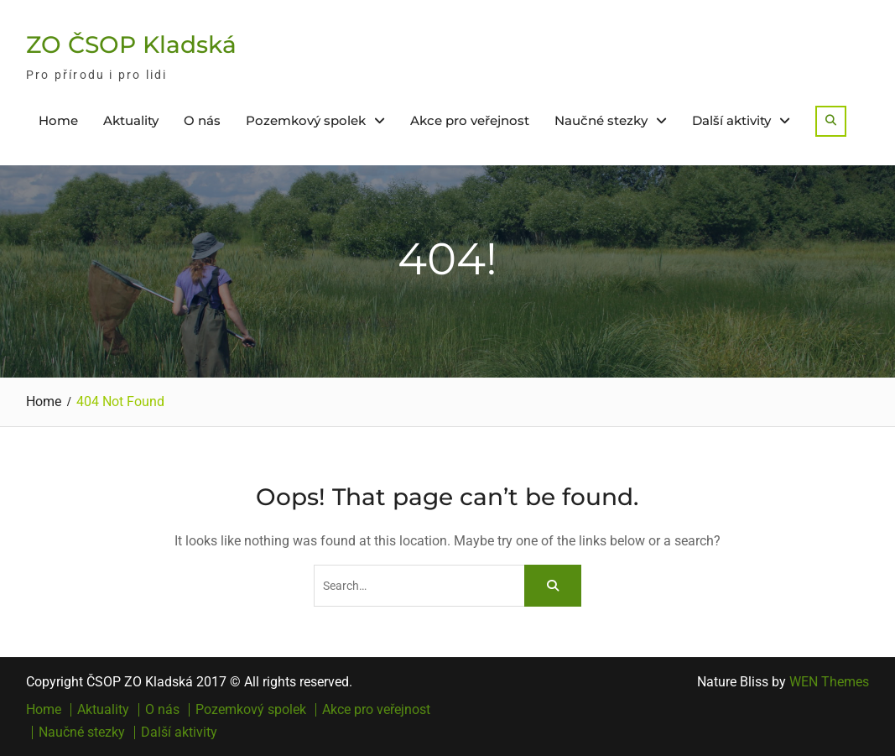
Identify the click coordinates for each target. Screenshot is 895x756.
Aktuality (131, 120)
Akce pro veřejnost (469, 120)
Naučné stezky (601, 120)
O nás (202, 120)
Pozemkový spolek (306, 120)
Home (58, 120)
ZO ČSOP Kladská (131, 44)
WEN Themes (829, 682)
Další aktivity (731, 120)
